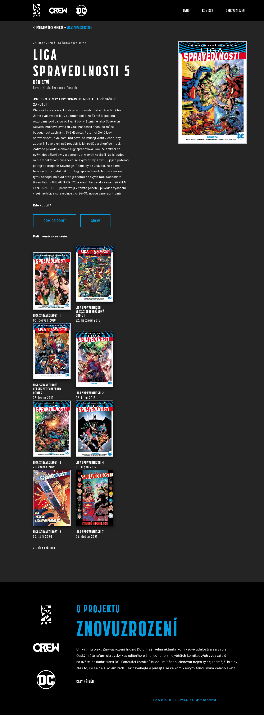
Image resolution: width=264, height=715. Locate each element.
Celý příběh (85, 681)
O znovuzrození (235, 10)
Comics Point (55, 220)
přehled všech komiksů (48, 27)
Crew (95, 220)
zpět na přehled (44, 548)
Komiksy (207, 10)
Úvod (186, 10)
